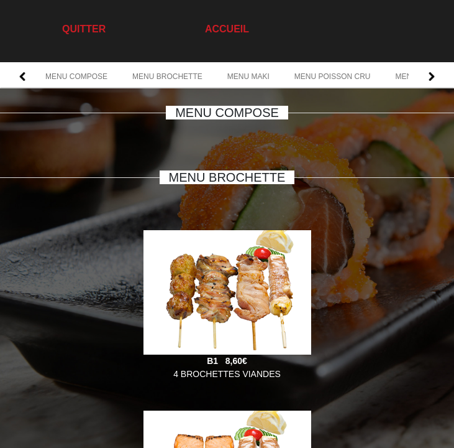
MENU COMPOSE (76, 76)
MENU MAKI (248, 76)
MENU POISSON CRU (332, 76)
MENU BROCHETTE (167, 76)
